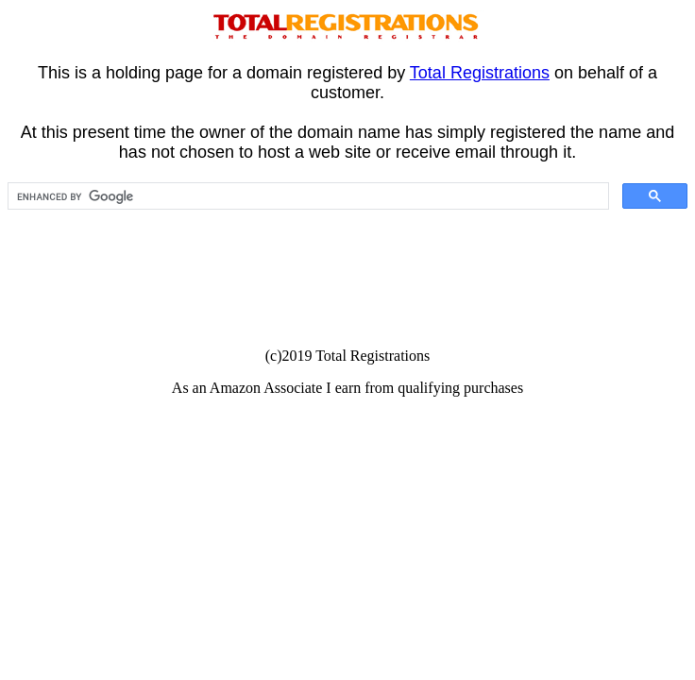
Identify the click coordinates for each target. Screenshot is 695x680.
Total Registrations (480, 72)
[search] (306, 196)
